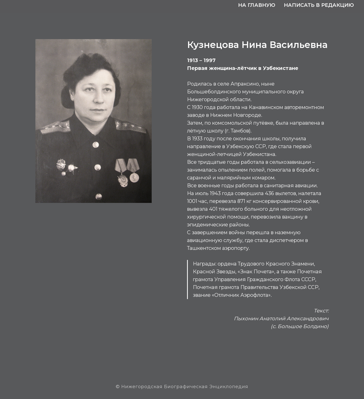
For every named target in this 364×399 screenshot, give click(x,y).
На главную (256, 5)
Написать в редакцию (319, 5)
